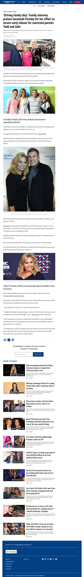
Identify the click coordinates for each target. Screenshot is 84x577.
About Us (8, 559)
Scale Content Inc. (20, 544)
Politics (24, 2)
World (39, 2)
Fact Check (47, 2)
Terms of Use (8, 569)
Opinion (65, 2)
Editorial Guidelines (10, 561)
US (18, 2)
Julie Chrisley (35, 314)
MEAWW (7, 544)
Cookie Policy (8, 566)
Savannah (6, 226)
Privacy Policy (9, 564)
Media (71, 2)
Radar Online (42, 134)
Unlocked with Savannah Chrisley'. (14, 296)
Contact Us (26, 559)
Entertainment (32, 2)
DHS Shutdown (51, 6)
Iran (35, 6)
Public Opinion (56, 2)
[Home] (9, 2)
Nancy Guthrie (41, 6)
